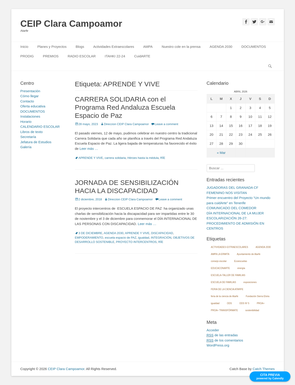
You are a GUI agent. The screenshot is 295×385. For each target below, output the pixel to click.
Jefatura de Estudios (36, 142)
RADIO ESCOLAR (82, 56)
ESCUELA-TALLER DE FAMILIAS (228, 275)
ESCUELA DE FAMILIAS (223, 282)
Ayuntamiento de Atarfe (248, 254)
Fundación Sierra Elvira (257, 296)
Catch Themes (264, 369)
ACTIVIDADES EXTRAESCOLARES (229, 247)
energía (241, 268)
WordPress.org (218, 345)
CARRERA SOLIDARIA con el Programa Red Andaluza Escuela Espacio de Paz (125, 107)
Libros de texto (31, 132)
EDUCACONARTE (220, 268)
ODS (229, 303)
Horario (26, 121)
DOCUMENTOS (253, 46)
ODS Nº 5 (244, 303)
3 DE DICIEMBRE (90, 233)
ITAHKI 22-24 (115, 56)
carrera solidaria (115, 158)
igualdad (143, 237)
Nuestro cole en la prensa (181, 46)
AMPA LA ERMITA (220, 254)
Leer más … (88, 148)
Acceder (213, 330)
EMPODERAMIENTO (89, 237)
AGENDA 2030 (221, 46)
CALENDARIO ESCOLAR (40, 126)
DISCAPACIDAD (162, 233)
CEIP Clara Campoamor (71, 24)
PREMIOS (51, 56)
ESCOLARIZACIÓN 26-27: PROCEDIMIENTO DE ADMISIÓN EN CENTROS (235, 223)
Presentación (30, 91)
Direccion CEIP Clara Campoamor (126, 124)
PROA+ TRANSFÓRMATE (224, 310)
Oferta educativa (32, 106)
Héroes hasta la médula (143, 158)
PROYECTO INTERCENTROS (136, 242)
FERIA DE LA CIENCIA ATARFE (227, 289)
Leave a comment (166, 124)
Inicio (24, 46)
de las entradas (222, 335)
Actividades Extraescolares (113, 46)
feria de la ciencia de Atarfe (224, 296)
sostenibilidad (252, 310)
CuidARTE (142, 56)
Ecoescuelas (240, 261)
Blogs (80, 46)
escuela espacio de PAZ (120, 237)
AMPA (148, 46)
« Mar (221, 153)
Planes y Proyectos (52, 46)
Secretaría (28, 137)
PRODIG (27, 56)
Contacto (27, 101)
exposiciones (250, 282)
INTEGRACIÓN (161, 237)
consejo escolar (219, 261)
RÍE (162, 158)
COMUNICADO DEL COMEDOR (231, 208)
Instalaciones (30, 116)
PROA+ (261, 303)
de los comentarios (225, 340)
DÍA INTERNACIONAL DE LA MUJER (235, 213)
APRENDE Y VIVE (91, 158)
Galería (26, 147)
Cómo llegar (29, 96)
